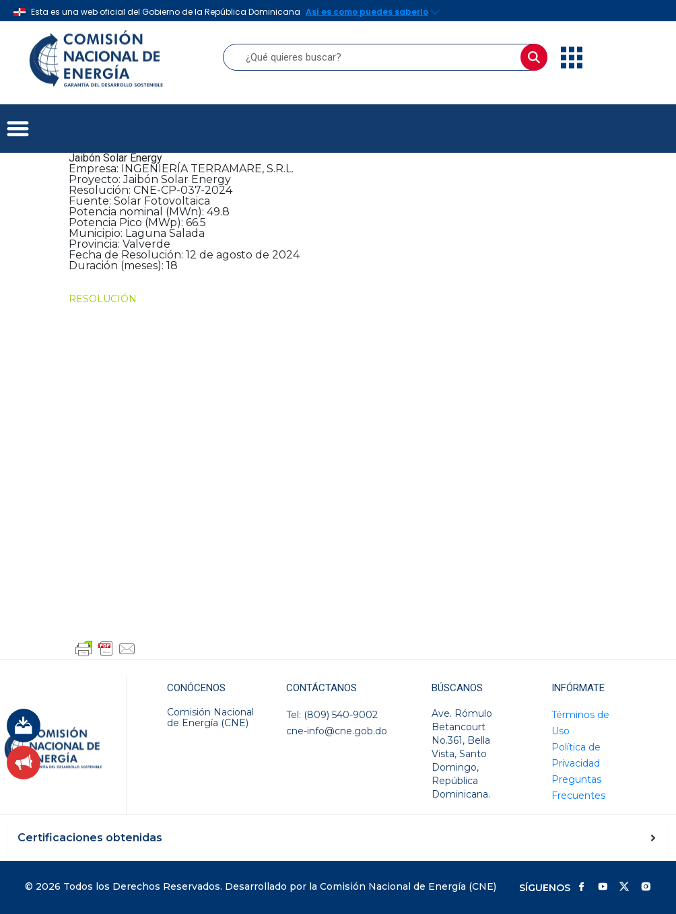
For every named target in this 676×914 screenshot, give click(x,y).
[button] (18, 129)
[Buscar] (533, 57)
